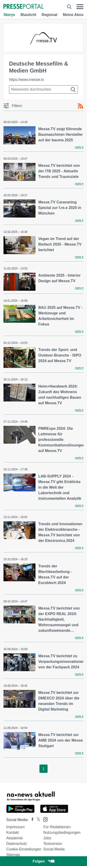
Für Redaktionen (57, 827)
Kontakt (12, 832)
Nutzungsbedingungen (62, 832)
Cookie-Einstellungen (23, 849)
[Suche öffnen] (69, 7)
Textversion (52, 844)
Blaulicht (28, 15)
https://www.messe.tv (26, 80)
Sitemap (13, 855)
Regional (50, 15)
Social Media (54, 849)
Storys (9, 15)
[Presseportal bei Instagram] (44, 819)
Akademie (14, 838)
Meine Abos (73, 15)
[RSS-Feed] (80, 106)
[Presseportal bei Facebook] (31, 820)
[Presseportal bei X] (37, 820)
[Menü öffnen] (80, 7)
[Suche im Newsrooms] (43, 89)
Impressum (15, 827)
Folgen (43, 861)
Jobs (47, 838)
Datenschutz (16, 844)
